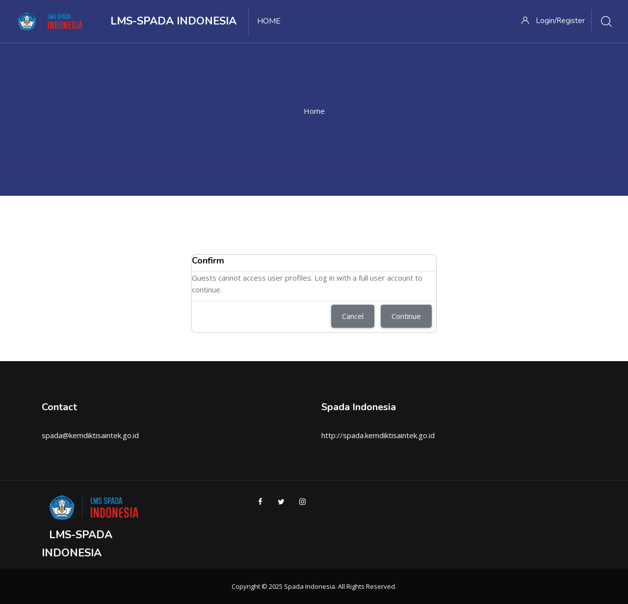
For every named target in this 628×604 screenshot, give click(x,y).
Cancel (353, 316)
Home (314, 111)
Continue (406, 316)
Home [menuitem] (269, 21)
